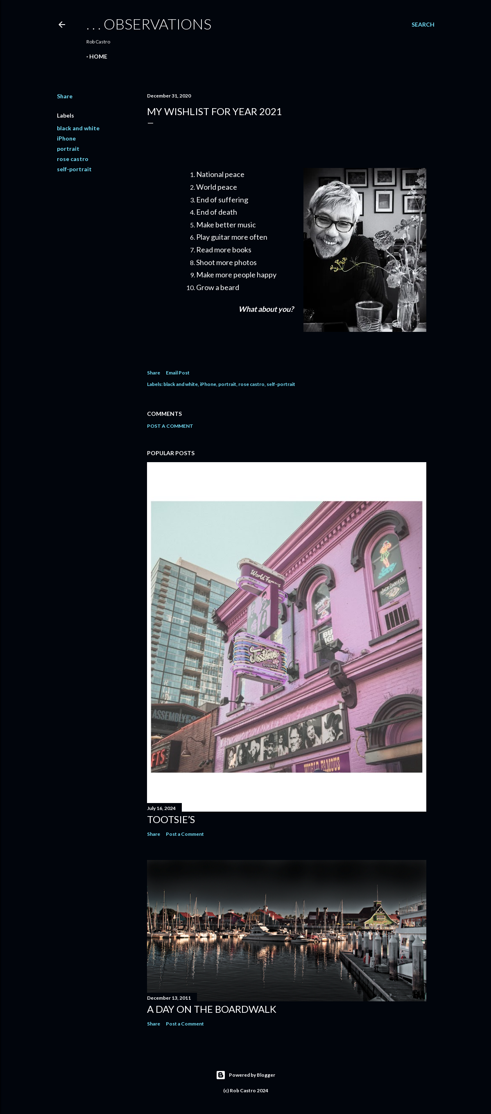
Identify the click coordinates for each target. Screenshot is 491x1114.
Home (98, 56)
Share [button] (64, 96)
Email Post (178, 373)
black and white (78, 128)
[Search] (423, 24)
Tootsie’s (171, 819)
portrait (68, 148)
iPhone (66, 138)
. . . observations (148, 24)
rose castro (72, 158)
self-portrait (74, 169)
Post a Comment (170, 426)
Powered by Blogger (245, 1075)
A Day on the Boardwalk (211, 1009)
